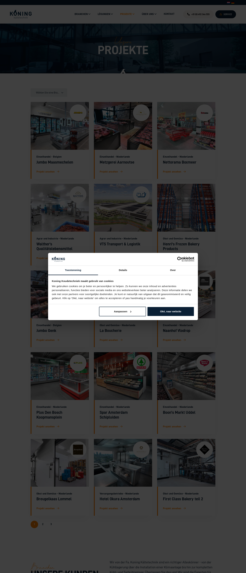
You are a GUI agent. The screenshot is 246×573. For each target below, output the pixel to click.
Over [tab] (173, 270)
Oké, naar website (170, 311)
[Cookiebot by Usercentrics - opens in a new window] (179, 259)
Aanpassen (122, 311)
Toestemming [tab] (73, 270)
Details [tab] (123, 270)
